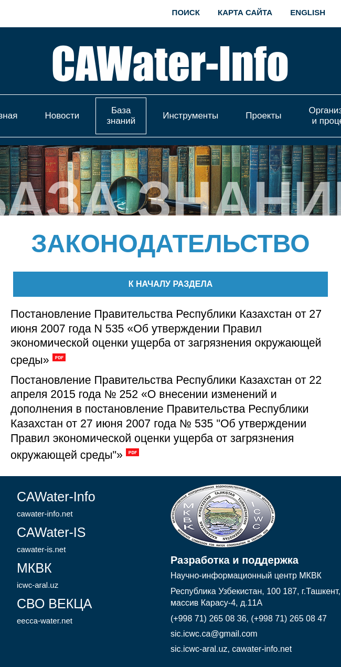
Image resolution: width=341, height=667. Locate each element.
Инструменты (190, 116)
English (307, 12)
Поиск (186, 12)
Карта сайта (245, 12)
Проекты (263, 116)
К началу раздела (170, 283)
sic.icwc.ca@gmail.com (214, 633)
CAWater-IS (51, 539)
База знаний (120, 115)
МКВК (37, 575)
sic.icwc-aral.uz (198, 648)
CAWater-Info (56, 503)
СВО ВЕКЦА (54, 610)
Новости (62, 116)
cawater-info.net (262, 648)
